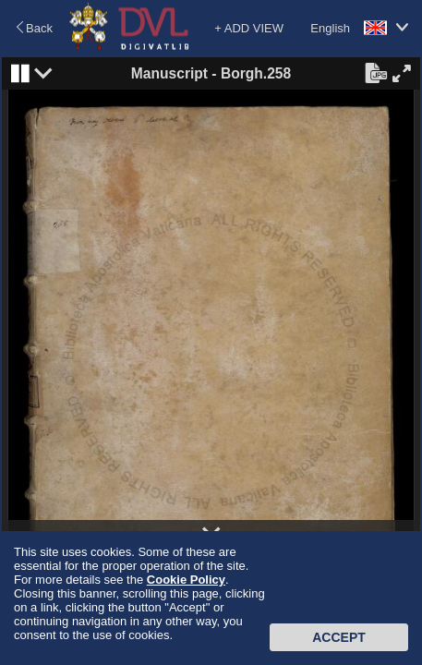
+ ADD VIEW (248, 28)
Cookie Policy (186, 579)
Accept (339, 637)
